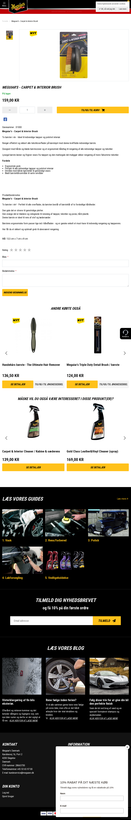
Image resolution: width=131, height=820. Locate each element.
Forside (5, 21)
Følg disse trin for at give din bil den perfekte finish (109, 701)
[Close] (127, 747)
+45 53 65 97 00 (24, 769)
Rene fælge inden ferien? (61, 700)
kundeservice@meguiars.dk (21, 772)
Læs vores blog (65, 648)
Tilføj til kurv (93, 110)
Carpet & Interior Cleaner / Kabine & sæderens (31, 451)
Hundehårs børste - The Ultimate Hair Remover (31, 365)
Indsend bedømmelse (15, 292)
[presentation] (6, 353)
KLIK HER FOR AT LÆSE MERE (23, 720)
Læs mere (123, 498)
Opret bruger (8, 796)
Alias (5, 256)
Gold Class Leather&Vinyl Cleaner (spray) (92, 451)
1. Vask (7, 540)
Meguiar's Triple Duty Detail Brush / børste (93, 365)
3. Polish (93, 540)
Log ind (5, 792)
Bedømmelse (9, 271)
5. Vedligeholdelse (56, 578)
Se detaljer (17, 384)
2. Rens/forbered (56, 540)
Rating (5, 250)
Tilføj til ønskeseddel (49, 384)
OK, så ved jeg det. (108, 9)
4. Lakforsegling (12, 578)
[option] (9, 35)
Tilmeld (107, 621)
